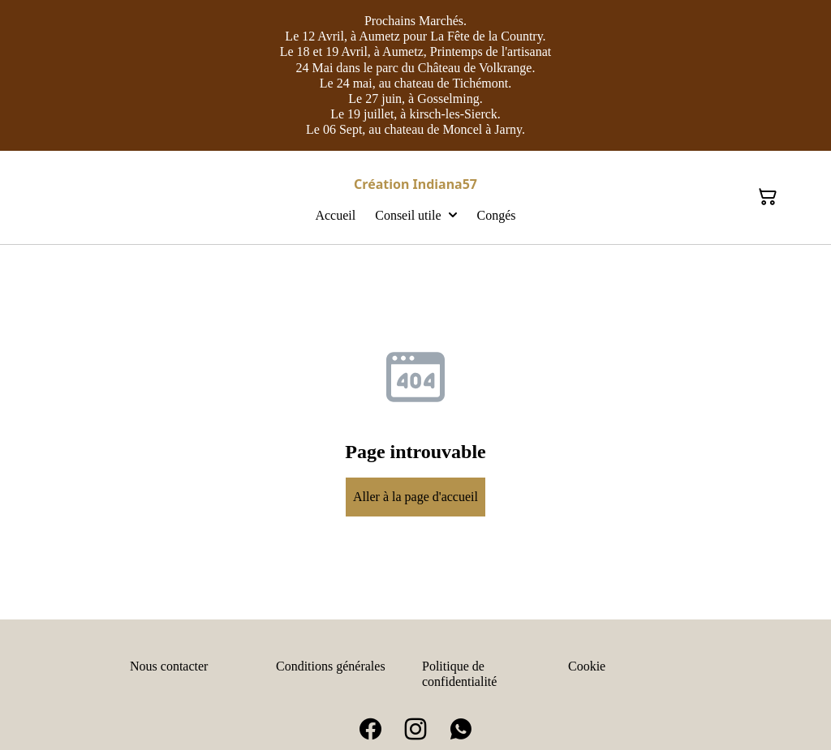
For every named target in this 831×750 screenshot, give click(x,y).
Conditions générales (330, 666)
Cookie (586, 666)
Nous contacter (169, 666)
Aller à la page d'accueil (415, 497)
